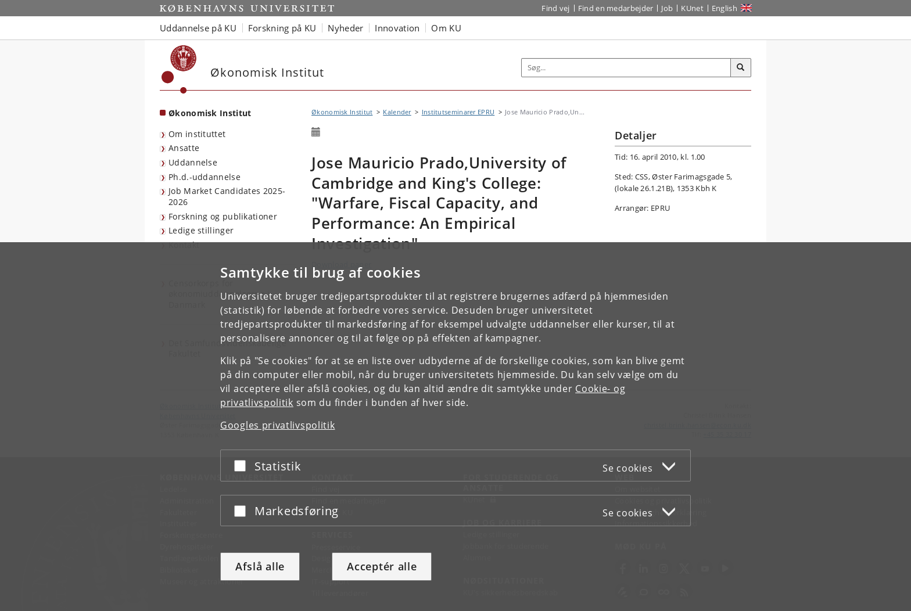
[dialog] (455, 426)
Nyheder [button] (345, 28)
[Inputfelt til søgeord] (626, 67)
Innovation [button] (397, 28)
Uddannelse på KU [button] (198, 28)
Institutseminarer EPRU (458, 111)
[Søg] (740, 68)
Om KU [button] (446, 28)
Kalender (397, 111)
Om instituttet (196, 133)
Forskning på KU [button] (282, 28)
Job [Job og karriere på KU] (667, 8)
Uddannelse (192, 162)
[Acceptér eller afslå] (243, 465)
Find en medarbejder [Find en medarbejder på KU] (616, 8)
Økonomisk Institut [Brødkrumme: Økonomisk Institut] (341, 111)
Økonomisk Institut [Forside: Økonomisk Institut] (209, 112)
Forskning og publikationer (222, 216)
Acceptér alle (382, 566)
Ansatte (183, 147)
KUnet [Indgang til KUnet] (692, 8)
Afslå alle (260, 566)
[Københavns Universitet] (179, 69)
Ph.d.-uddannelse (204, 176)
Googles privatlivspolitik (277, 425)
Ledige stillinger (201, 230)
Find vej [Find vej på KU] (555, 8)
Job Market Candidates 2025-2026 (226, 196)
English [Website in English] (724, 8)
